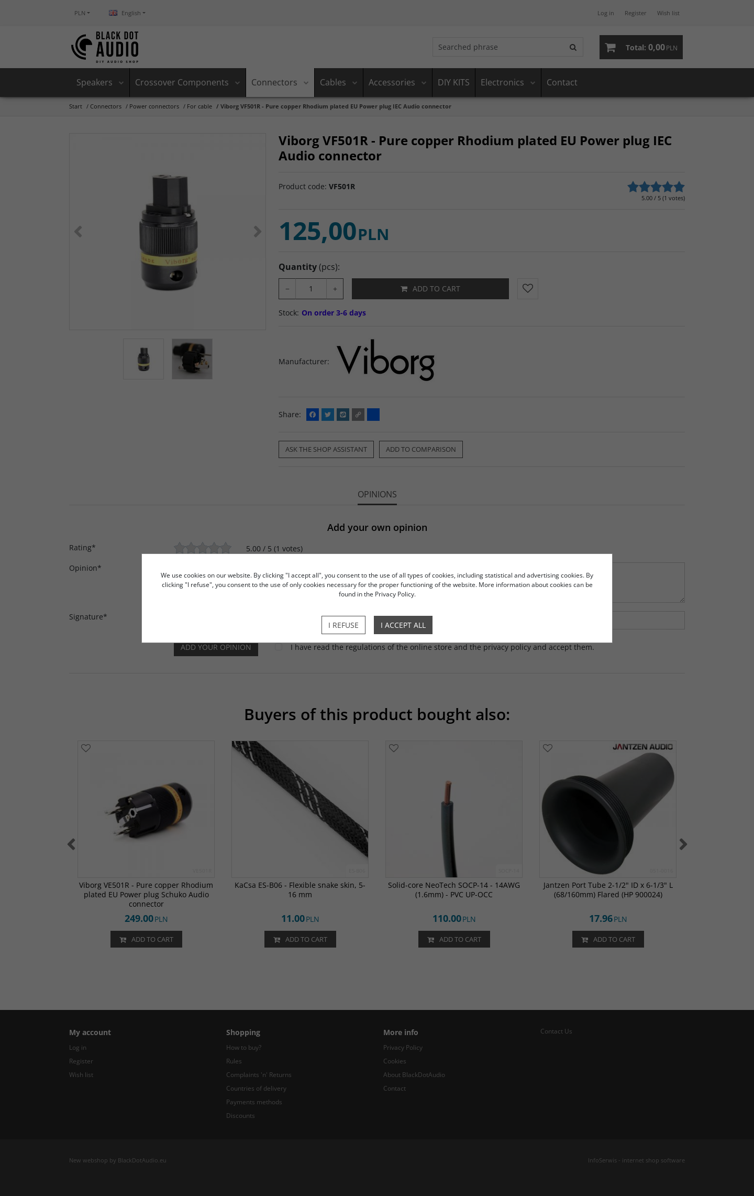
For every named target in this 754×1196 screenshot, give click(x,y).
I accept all (403, 625)
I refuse (343, 625)
